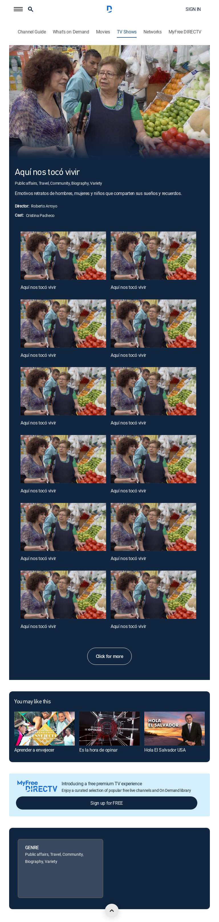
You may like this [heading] (32, 702)
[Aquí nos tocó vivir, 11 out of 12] (63, 595)
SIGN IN (193, 9)
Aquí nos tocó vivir (38, 287)
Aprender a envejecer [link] (34, 750)
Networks (152, 32)
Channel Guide (32, 32)
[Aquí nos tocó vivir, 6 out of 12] (153, 391)
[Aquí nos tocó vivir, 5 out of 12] (63, 391)
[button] (18, 9)
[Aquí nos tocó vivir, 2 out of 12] (153, 255)
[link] (44, 729)
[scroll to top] (112, 910)
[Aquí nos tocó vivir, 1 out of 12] (63, 255)
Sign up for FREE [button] (106, 803)
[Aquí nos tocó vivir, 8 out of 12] (153, 459)
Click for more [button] (109, 656)
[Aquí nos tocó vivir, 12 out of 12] (153, 595)
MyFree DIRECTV (185, 32)
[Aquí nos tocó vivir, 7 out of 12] (63, 459)
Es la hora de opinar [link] (98, 750)
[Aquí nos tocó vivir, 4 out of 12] (153, 323)
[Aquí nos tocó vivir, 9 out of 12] (63, 527)
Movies (103, 32)
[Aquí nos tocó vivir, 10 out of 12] (153, 527)
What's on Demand (71, 32)
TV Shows (127, 32)
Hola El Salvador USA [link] (165, 750)
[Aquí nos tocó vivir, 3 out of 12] (63, 323)
